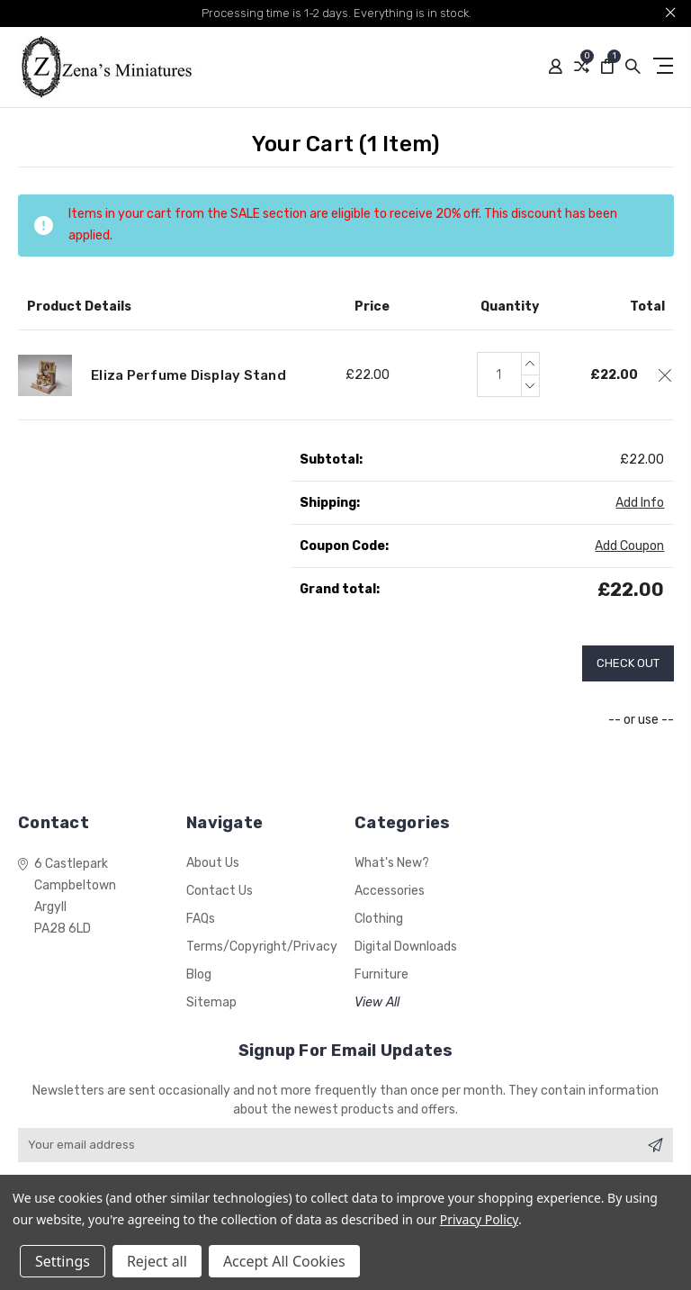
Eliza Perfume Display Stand (188, 375)
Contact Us (219, 890)
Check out (628, 663)
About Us (212, 863)
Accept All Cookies (284, 1261)
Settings (62, 1261)
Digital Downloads (405, 946)
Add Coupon (629, 546)
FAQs (200, 918)
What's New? (391, 863)
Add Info (639, 502)
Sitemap (211, 1002)
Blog (198, 974)
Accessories (389, 890)
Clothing (378, 918)
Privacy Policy (479, 1219)
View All (376, 1002)
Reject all (157, 1261)
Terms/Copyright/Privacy (261, 946)
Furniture (381, 974)
